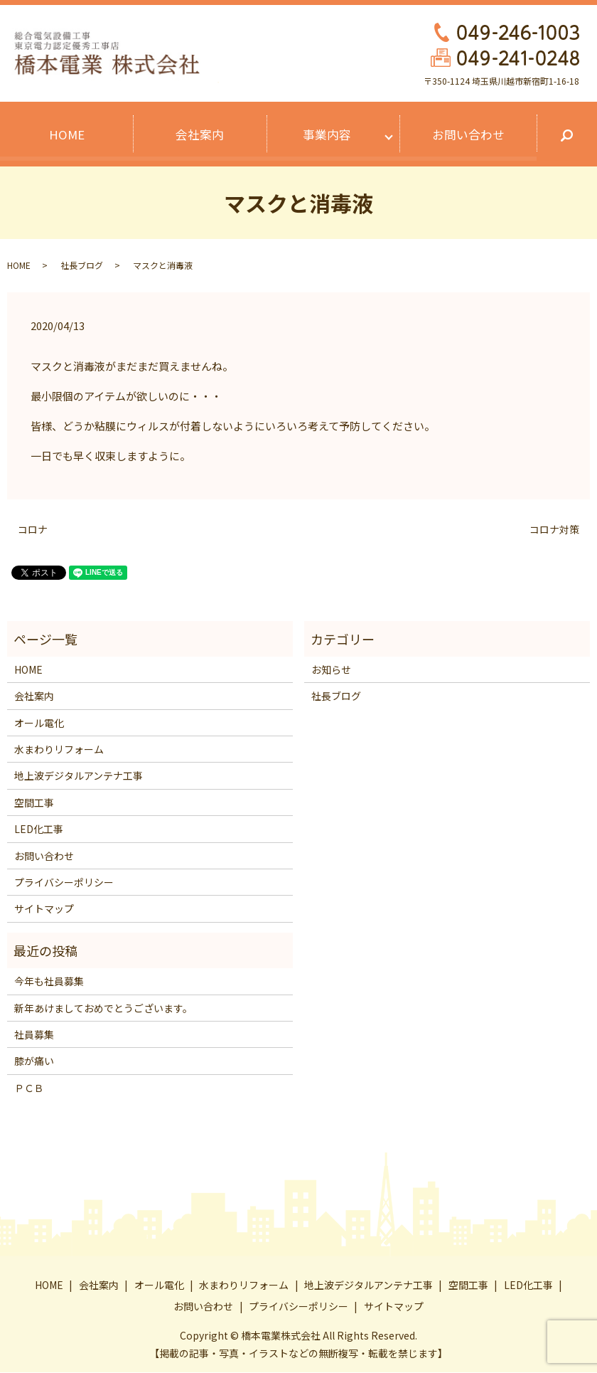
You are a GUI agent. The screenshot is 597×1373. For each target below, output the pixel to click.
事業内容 (327, 135)
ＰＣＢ (29, 1088)
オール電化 (39, 723)
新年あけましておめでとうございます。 (103, 1008)
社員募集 (34, 1034)
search (566, 138)
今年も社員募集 (49, 982)
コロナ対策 (554, 529)
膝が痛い (34, 1061)
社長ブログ (81, 266)
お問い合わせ (468, 135)
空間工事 (34, 802)
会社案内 (200, 135)
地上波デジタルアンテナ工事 (78, 776)
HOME (67, 135)
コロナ (33, 529)
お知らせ (331, 669)
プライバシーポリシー (64, 883)
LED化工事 (38, 829)
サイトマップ (44, 909)
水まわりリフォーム (59, 750)
